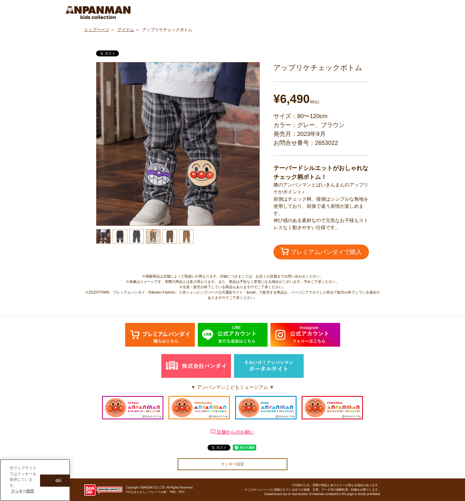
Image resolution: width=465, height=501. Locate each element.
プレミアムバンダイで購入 (321, 251)
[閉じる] (60, 479)
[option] (177, 144)
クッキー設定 (232, 464)
